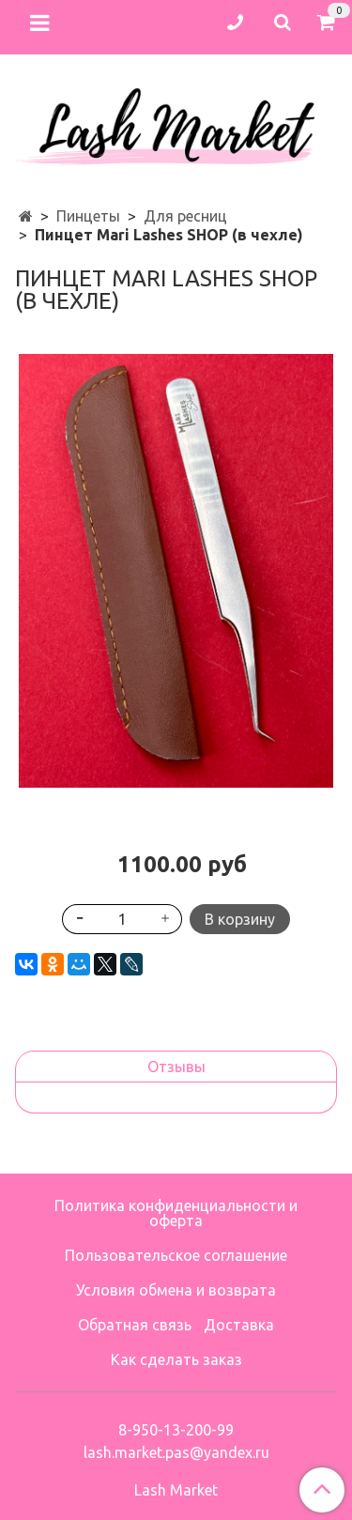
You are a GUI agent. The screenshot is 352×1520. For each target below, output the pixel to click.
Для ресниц (185, 215)
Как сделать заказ (176, 1359)
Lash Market (176, 1489)
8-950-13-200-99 (176, 1429)
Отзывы (176, 1066)
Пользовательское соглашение (176, 1255)
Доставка (239, 1324)
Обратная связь (134, 1324)
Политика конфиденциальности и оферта (176, 1213)
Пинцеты (88, 215)
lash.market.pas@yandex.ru (176, 1452)
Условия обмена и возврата (176, 1290)
